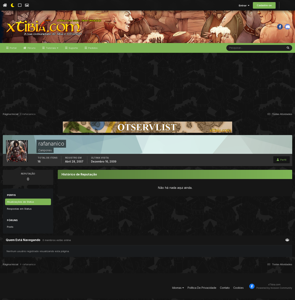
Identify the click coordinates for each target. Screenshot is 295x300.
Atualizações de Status (20, 203)
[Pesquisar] (238, 49)
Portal (13, 49)
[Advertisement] (147, 82)
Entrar (244, 5)
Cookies (238, 289)
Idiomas (178, 289)
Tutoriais (51, 49)
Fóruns (31, 49)
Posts (10, 228)
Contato (225, 289)
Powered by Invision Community (274, 289)
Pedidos (92, 49)
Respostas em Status (19, 210)
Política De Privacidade (202, 289)
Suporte (73, 49)
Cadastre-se (264, 5)
